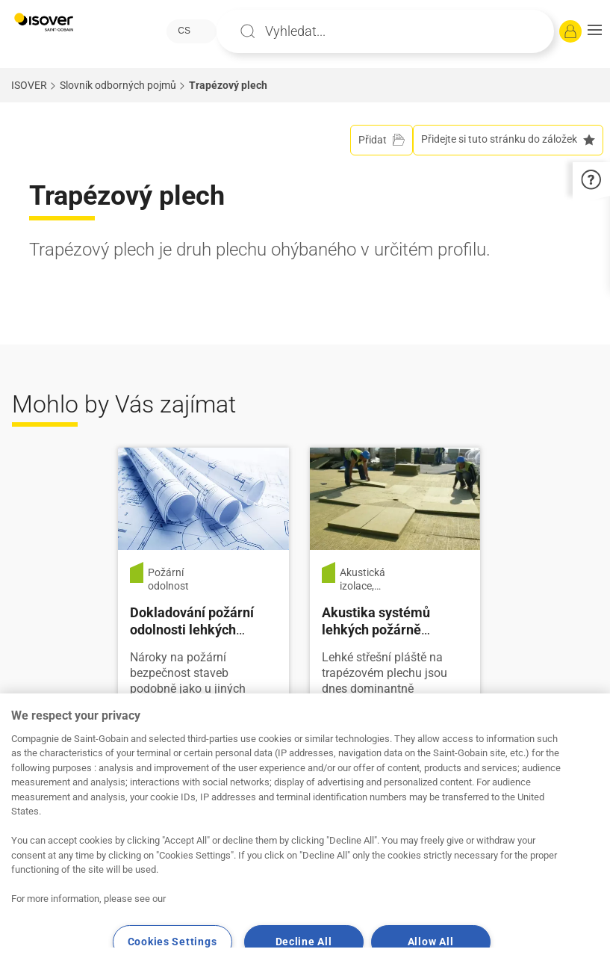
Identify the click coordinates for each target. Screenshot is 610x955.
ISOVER (29, 85)
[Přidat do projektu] (381, 140)
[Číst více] (203, 498)
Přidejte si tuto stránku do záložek (508, 139)
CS (184, 30)
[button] (595, 31)
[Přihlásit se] (570, 31)
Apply (248, 31)
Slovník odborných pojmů (118, 85)
